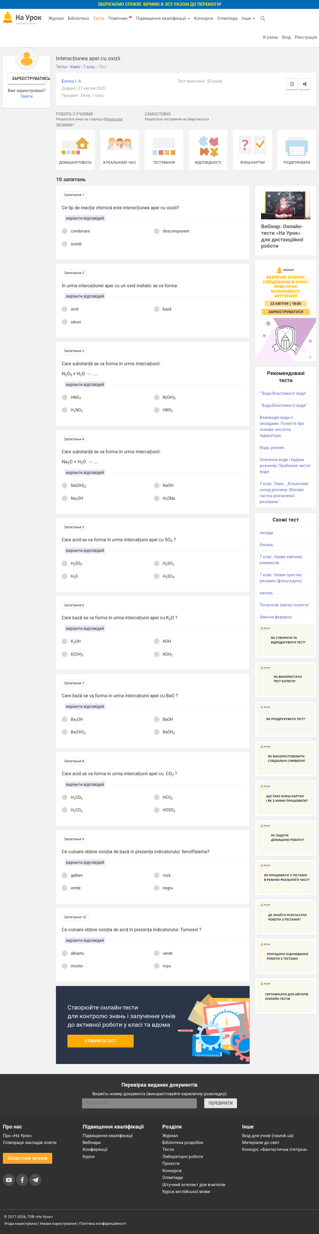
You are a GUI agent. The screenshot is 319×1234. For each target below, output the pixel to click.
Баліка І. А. (72, 81)
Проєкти (171, 1163)
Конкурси (203, 18)
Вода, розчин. (272, 447)
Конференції (95, 1149)
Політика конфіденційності (102, 1223)
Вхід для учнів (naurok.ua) (267, 1135)
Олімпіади (172, 1177)
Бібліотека (78, 18)
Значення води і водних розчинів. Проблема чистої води (285, 465)
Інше (248, 18)
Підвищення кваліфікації (163, 18)
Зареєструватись (28, 78)
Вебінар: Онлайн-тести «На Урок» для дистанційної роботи (282, 236)
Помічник (120, 18)
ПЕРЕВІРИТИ (221, 1103)
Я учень (270, 37)
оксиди (266, 532)
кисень (266, 593)
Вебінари (92, 1142)
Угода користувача (20, 1223)
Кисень (266, 544)
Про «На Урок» (17, 1135)
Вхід (286, 37)
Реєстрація (306, 37)
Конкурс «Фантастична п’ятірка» (274, 1149)
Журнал (56, 18)
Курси (88, 1156)
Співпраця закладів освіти (30, 1142)
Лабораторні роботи (182, 1156)
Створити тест (100, 1041)
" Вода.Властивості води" (283, 393)
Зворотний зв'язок (27, 1158)
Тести (98, 18)
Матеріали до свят (260, 1142)
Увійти (26, 96)
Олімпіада (227, 18)
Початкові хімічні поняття (284, 605)
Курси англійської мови (186, 1191)
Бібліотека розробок (182, 1142)
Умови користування (58, 1223)
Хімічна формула (275, 617)
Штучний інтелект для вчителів (193, 1184)
